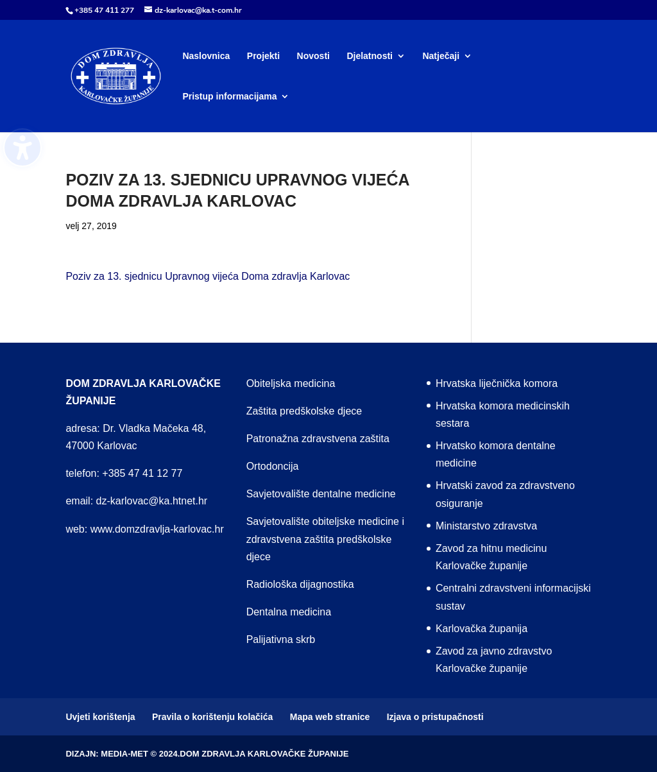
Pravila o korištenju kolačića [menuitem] (212, 717)
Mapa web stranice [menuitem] (330, 717)
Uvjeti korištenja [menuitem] (100, 717)
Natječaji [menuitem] (440, 56)
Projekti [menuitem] (263, 56)
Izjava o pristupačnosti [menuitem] (435, 717)
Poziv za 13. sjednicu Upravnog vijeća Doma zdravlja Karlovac (207, 276)
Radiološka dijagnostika (300, 584)
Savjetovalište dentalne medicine (321, 493)
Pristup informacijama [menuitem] (229, 96)
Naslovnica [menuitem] (206, 56)
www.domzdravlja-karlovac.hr (157, 529)
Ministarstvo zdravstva (486, 525)
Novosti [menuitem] (313, 56)
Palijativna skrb (281, 639)
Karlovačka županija (481, 628)
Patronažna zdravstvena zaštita (317, 438)
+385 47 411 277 (104, 10)
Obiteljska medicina (291, 383)
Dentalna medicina (289, 611)
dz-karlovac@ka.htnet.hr (152, 500)
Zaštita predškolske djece (304, 411)
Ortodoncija (272, 466)
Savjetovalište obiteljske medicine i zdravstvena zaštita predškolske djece (325, 539)
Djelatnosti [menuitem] (369, 56)
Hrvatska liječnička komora (497, 383)
